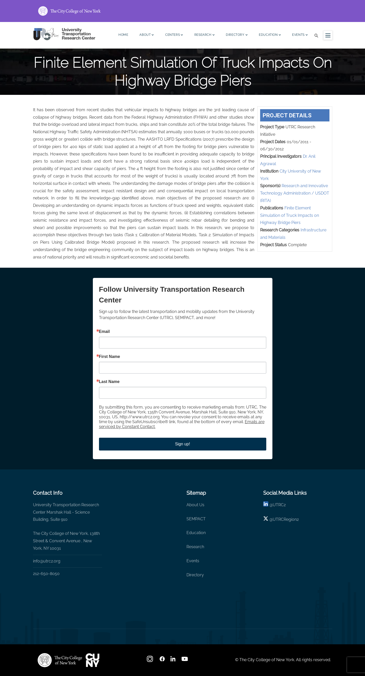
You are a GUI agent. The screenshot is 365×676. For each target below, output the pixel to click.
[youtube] (185, 660)
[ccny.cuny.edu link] (182, 11)
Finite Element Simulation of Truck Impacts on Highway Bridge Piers (289, 215)
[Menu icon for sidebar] (328, 35)
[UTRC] (59, 660)
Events (300, 35)
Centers (174, 35)
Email (104, 332)
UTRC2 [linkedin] (279, 504)
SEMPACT (196, 518)
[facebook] (162, 660)
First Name (109, 357)
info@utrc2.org (46, 561)
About (146, 35)
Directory (237, 35)
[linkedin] (265, 504)
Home (123, 35)
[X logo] (265, 519)
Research (204, 35)
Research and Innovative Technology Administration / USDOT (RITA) (294, 193)
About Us (195, 504)
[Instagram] (150, 660)
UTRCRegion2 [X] (286, 519)
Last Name (109, 382)
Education (270, 35)
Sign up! (182, 444)
